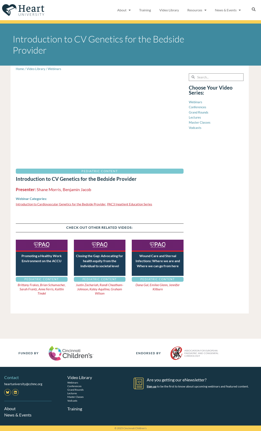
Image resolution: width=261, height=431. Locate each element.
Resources (196, 10)
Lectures (72, 393)
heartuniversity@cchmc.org (23, 384)
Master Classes (75, 396)
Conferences (74, 385)
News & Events (228, 10)
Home (20, 69)
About (124, 10)
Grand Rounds (75, 389)
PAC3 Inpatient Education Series (129, 204)
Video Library (169, 10)
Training (145, 10)
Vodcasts (72, 400)
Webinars (54, 69)
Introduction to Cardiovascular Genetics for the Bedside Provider (61, 204)
